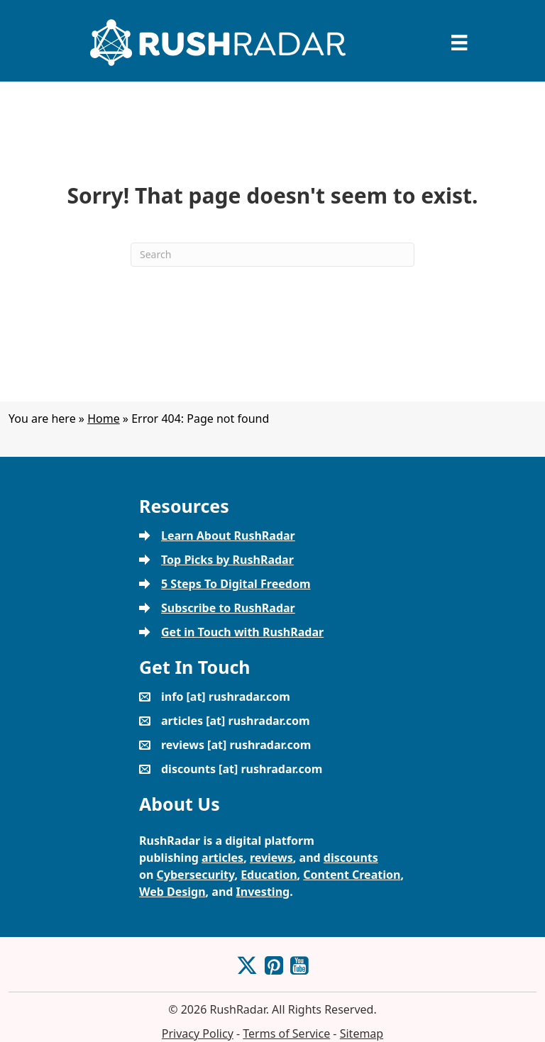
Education (269, 874)
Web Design (172, 891)
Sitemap (362, 1033)
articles (222, 857)
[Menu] (459, 42)
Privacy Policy (197, 1033)
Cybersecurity (196, 874)
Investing (263, 891)
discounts (351, 857)
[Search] (272, 255)
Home (103, 418)
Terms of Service (286, 1033)
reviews (271, 857)
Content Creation (351, 874)
